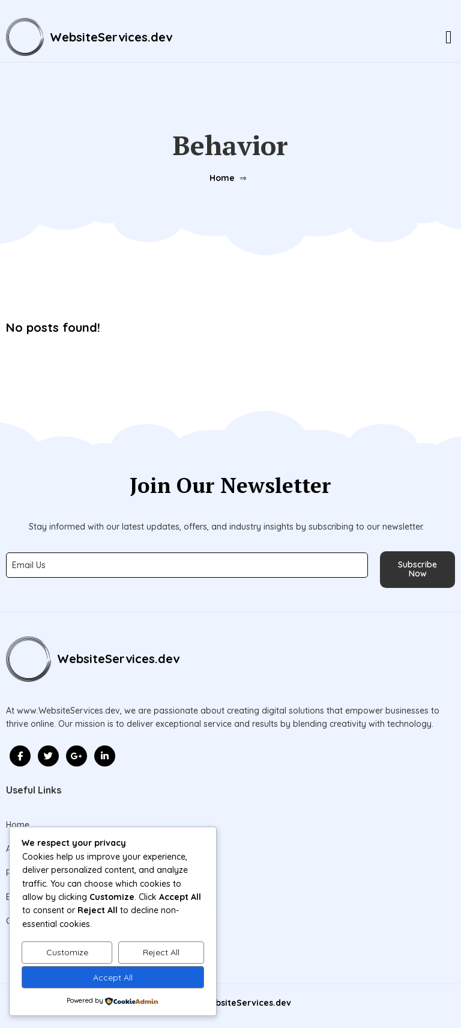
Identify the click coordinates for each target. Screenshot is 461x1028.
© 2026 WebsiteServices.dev (230, 1002)
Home (222, 178)
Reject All (161, 952)
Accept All (113, 977)
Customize (67, 952)
